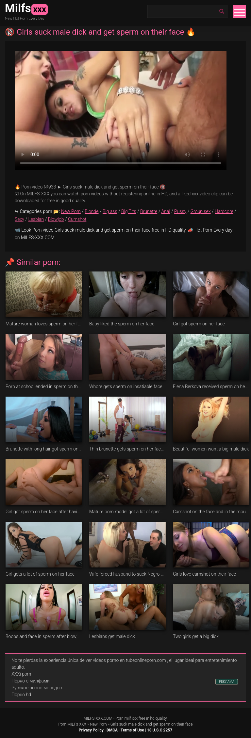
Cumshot (77, 219)
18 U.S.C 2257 (159, 730)
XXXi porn (21, 674)
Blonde (91, 211)
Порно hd (21, 694)
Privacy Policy (91, 730)
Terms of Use (132, 730)
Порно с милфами (30, 680)
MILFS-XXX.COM (97, 718)
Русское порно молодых (36, 687)
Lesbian (36, 219)
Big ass (110, 211)
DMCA (112, 730)
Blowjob (56, 219)
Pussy (180, 211)
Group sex (201, 211)
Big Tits (128, 211)
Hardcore (224, 211)
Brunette (148, 211)
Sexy (19, 219)
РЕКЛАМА (226, 681)
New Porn (71, 211)
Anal (165, 211)
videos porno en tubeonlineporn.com (129, 660)
